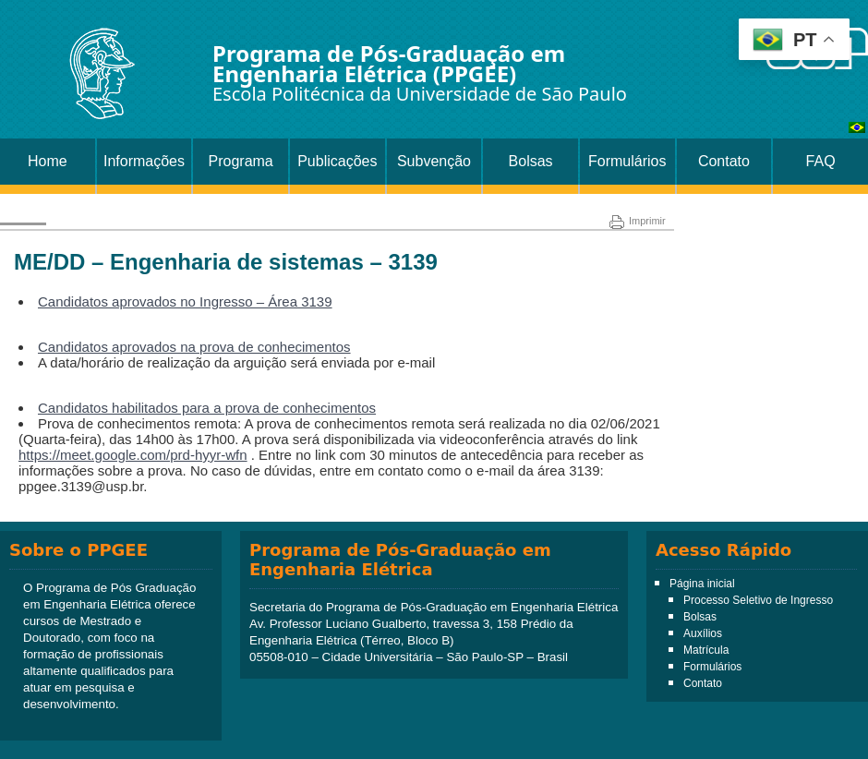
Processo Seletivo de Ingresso (758, 600)
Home (47, 161)
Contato (724, 161)
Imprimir (637, 220)
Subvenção (434, 161)
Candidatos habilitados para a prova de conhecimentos (207, 408)
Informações (144, 161)
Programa (241, 161)
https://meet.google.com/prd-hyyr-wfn (132, 455)
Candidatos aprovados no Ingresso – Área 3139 (185, 301)
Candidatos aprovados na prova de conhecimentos (194, 347)
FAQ (821, 161)
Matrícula (706, 650)
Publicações (337, 161)
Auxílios (702, 633)
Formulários (627, 161)
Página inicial (702, 583)
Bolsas (531, 161)
